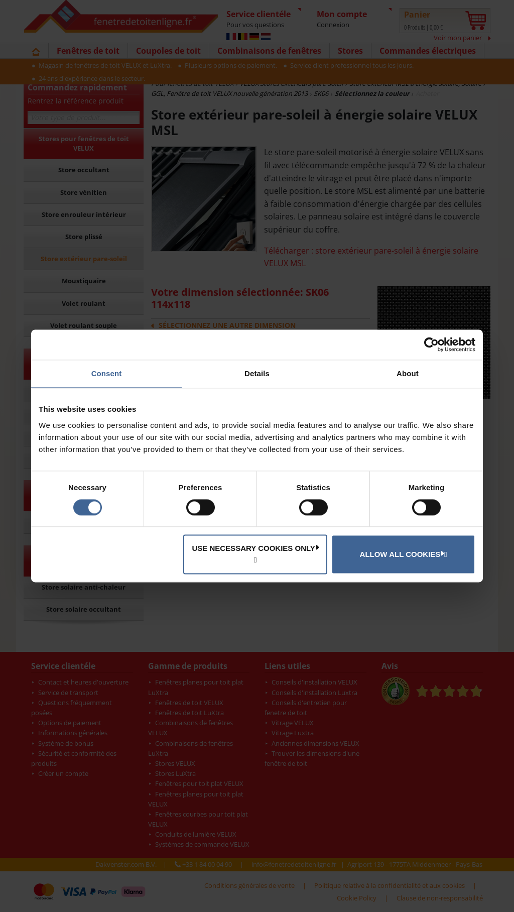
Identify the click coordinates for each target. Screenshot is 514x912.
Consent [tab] (106, 373)
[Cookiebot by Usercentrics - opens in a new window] (431, 344)
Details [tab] (257, 373)
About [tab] (408, 373)
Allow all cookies (402, 553)
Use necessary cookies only (255, 548)
